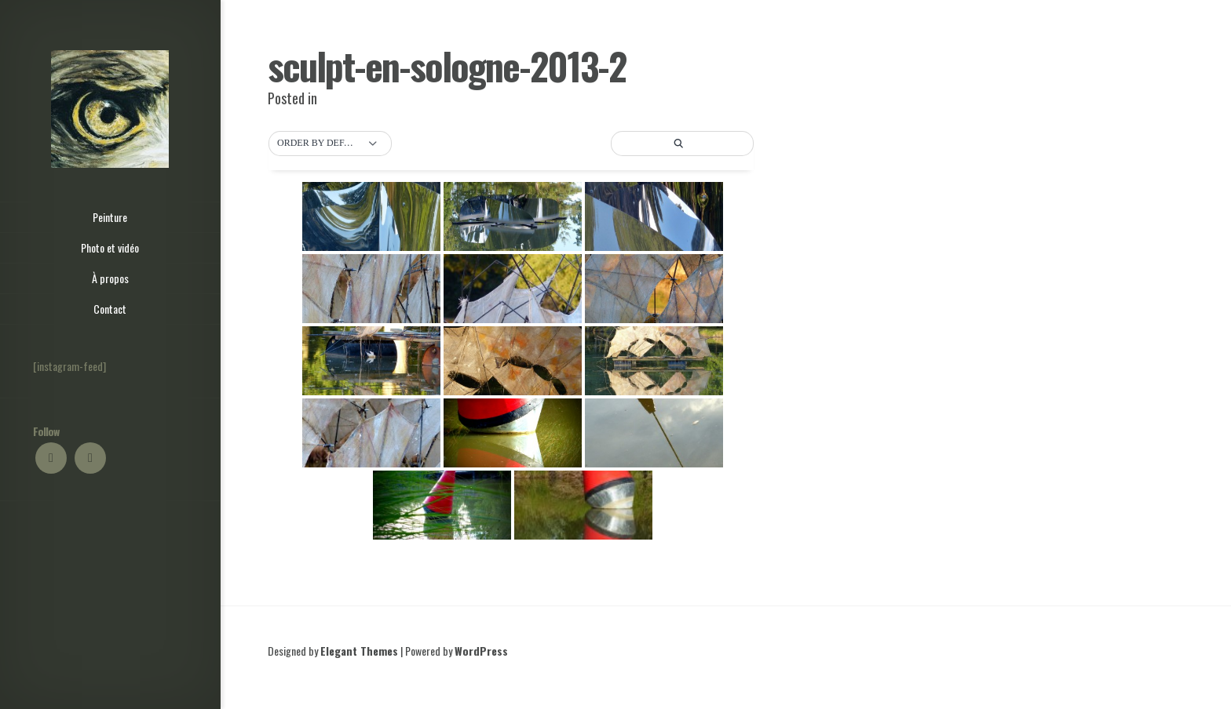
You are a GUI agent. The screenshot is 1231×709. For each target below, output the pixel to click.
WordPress (481, 650)
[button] (330, 143)
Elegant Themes (359, 650)
